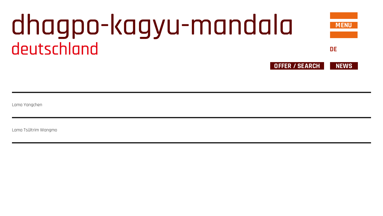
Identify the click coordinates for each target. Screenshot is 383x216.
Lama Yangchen (27, 105)
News (344, 66)
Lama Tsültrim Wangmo (34, 130)
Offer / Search (297, 66)
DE (333, 49)
